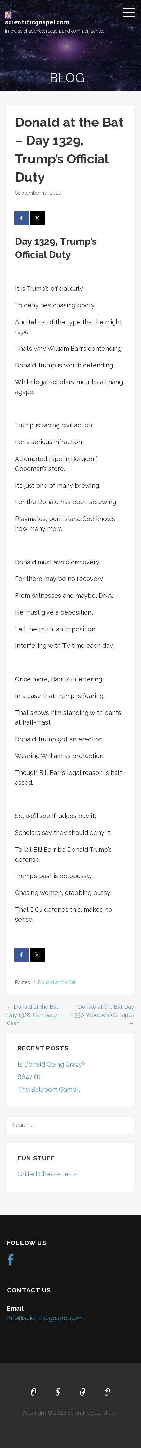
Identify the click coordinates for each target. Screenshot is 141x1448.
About (58, 1392)
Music (82, 1392)
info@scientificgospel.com (45, 1318)
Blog (107, 1392)
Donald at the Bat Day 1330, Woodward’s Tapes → (103, 1014)
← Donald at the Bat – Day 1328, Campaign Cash (35, 1014)
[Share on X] (38, 218)
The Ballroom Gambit (49, 1089)
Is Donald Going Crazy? (51, 1064)
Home (33, 1392)
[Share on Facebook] (22, 218)
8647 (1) (29, 1076)
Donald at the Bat (56, 982)
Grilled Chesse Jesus (48, 1174)
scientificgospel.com (37, 22)
